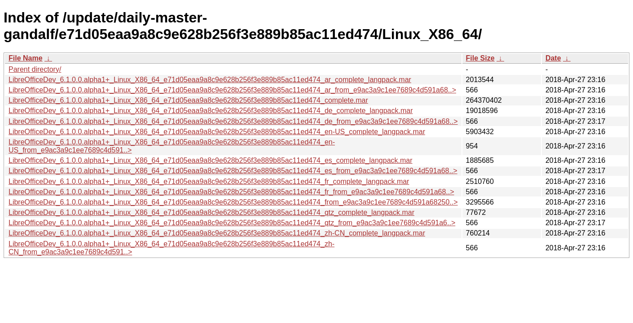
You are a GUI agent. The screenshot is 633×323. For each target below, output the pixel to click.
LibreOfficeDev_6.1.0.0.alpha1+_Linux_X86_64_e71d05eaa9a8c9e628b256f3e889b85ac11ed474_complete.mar (188, 100)
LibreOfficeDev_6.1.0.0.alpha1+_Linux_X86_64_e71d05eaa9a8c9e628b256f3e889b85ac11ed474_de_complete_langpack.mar (211, 110)
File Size (480, 58)
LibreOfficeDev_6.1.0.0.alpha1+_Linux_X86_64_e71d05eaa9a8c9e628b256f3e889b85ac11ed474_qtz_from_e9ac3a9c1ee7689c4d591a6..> (232, 223)
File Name (26, 58)
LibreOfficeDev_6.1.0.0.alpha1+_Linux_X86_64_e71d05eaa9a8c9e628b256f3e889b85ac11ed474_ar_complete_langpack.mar (210, 79)
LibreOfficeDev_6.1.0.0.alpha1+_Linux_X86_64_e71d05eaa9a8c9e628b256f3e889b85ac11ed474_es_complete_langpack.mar (211, 160)
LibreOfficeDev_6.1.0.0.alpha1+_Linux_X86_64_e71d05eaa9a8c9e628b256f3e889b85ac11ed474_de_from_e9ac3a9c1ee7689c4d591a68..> (233, 121)
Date (553, 58)
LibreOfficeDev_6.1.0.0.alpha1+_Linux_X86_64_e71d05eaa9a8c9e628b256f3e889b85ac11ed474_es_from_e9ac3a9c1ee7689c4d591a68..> (233, 171)
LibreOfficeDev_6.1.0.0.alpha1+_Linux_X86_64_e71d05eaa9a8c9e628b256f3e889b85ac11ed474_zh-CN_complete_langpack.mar (217, 233)
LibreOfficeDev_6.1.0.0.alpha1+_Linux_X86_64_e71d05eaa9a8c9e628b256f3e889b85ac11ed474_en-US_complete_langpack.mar (217, 131)
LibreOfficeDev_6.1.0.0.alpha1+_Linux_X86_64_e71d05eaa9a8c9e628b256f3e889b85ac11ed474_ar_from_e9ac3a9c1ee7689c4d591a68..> (232, 90)
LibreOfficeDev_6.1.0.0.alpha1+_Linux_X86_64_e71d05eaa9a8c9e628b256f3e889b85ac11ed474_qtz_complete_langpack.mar (211, 212)
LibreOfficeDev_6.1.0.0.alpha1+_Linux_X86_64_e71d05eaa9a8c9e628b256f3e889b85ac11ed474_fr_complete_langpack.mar (209, 181)
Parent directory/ (35, 69)
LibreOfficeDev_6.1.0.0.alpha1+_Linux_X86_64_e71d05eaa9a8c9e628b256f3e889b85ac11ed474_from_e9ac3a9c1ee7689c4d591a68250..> (233, 202)
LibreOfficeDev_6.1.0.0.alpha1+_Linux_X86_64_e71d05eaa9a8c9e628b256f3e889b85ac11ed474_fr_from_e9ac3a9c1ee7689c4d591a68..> (231, 192)
